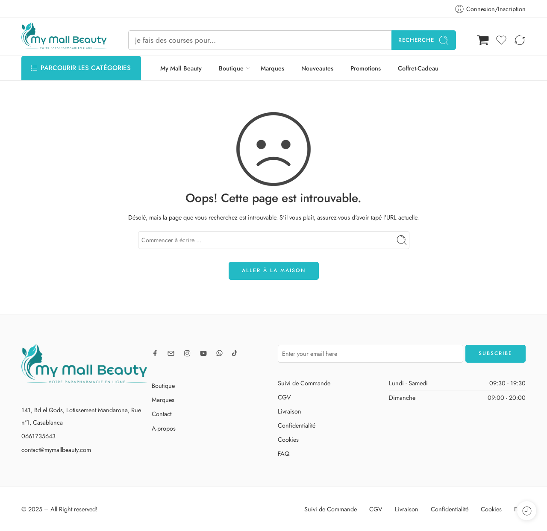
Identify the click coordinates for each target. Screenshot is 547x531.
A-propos (164, 428)
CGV (284, 397)
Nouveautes (317, 68)
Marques (272, 68)
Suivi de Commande (304, 382)
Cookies (288, 439)
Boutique (231, 68)
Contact (161, 413)
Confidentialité (296, 425)
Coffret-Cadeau (418, 68)
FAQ (283, 453)
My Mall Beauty (181, 68)
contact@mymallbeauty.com (56, 449)
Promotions (365, 68)
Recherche (423, 40)
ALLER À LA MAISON (274, 270)
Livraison (289, 411)
